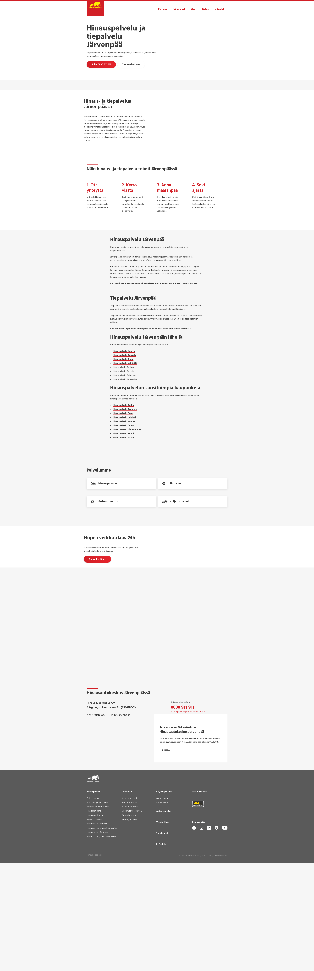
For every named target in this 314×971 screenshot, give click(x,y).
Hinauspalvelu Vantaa (124, 421)
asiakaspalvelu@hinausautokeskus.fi (188, 729)
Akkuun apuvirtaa (129, 914)
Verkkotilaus (162, 934)
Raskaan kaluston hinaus (98, 918)
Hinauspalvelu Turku (123, 405)
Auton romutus (163, 923)
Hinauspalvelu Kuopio (124, 434)
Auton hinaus (93, 910)
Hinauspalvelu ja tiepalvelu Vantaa (102, 939)
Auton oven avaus (129, 918)
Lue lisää (165, 862)
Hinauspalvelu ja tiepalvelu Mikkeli (102, 948)
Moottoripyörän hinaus (97, 914)
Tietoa (205, 9)
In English (220, 9)
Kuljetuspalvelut (164, 903)
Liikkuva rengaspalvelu (131, 922)
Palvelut (162, 9)
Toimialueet (179, 9)
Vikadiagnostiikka (129, 931)
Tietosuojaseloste (95, 966)
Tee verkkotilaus (132, 64)
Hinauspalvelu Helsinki (124, 417)
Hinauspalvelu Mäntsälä (125, 363)
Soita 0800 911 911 (101, 64)
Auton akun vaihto (129, 910)
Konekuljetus (162, 914)
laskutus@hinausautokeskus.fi (185, 747)
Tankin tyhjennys (129, 927)
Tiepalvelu (126, 903)
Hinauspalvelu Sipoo (123, 359)
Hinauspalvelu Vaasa (123, 438)
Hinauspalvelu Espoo (123, 425)
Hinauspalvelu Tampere (125, 409)
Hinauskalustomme (95, 927)
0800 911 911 (190, 283)
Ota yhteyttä (183, 757)
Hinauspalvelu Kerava (124, 351)
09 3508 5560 (183, 743)
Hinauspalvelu (93, 903)
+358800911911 (221, 967)
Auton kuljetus (162, 910)
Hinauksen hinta (94, 922)
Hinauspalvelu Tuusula (124, 355)
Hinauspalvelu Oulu (123, 413)
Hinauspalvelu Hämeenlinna (127, 429)
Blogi (193, 9)
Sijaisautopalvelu (94, 931)
